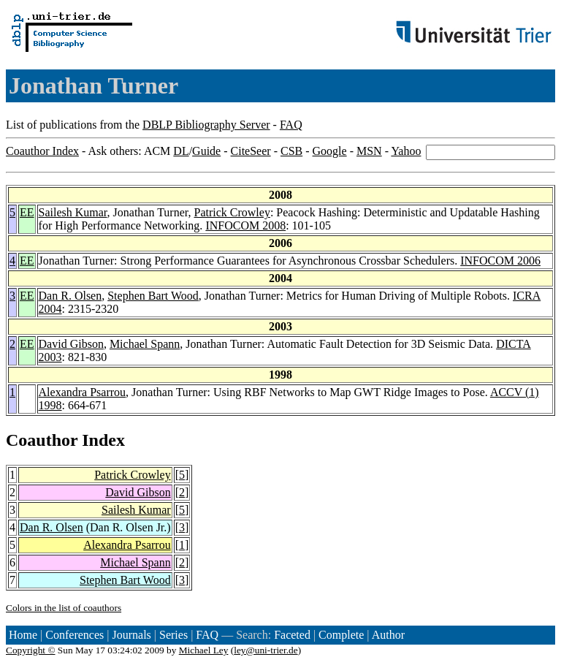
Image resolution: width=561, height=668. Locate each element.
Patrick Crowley (232, 212)
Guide (206, 151)
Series (173, 635)
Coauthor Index (42, 151)
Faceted (292, 635)
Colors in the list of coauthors (63, 607)
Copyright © (31, 650)
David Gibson (71, 344)
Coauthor (41, 439)
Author (388, 635)
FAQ (291, 124)
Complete (341, 635)
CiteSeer (251, 151)
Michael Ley (204, 650)
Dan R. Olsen (70, 295)
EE (27, 212)
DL (180, 151)
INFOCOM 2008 (245, 225)
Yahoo (406, 151)
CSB (291, 151)
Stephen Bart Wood (153, 295)
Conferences (74, 635)
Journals (131, 635)
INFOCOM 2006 (500, 260)
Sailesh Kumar (73, 212)
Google (330, 151)
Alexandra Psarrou (82, 392)
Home (23, 635)
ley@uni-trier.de (265, 650)
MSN (369, 151)
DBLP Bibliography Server (206, 124)
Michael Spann (145, 344)
